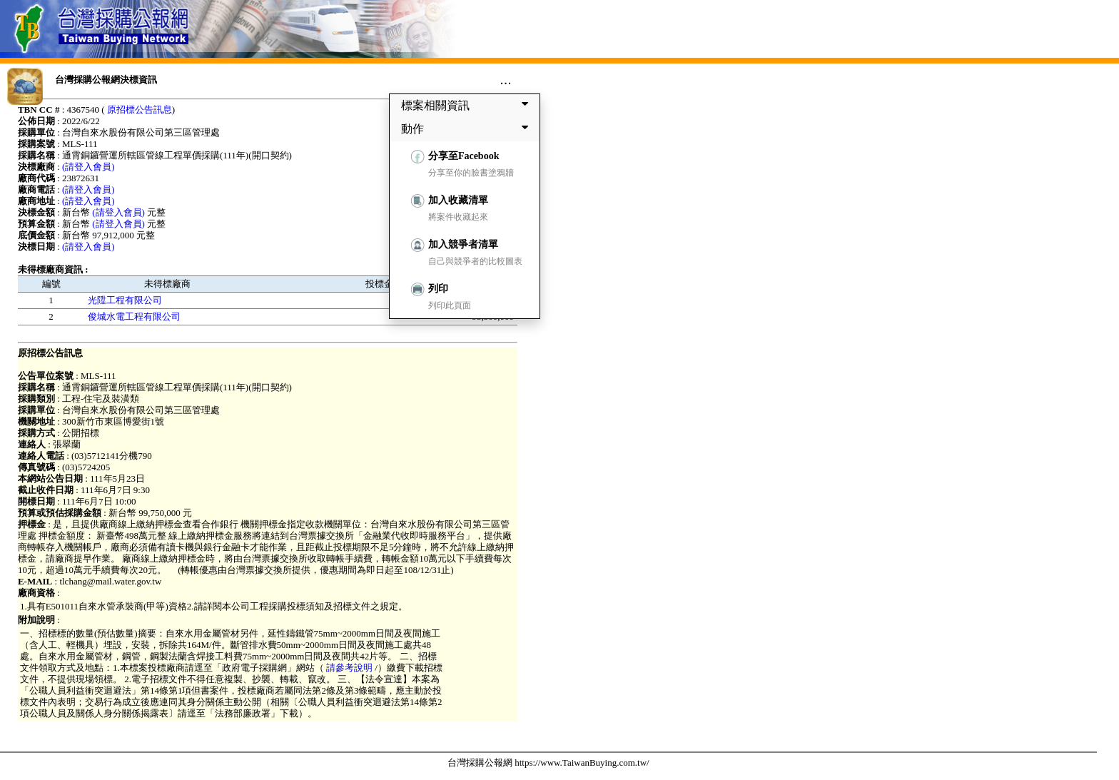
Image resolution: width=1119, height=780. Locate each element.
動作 (467, 128)
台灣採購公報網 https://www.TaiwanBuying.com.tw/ (548, 762)
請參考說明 (349, 667)
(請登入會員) (88, 166)
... (506, 79)
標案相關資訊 (467, 104)
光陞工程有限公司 (125, 300)
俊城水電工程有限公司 (134, 316)
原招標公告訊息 (139, 109)
